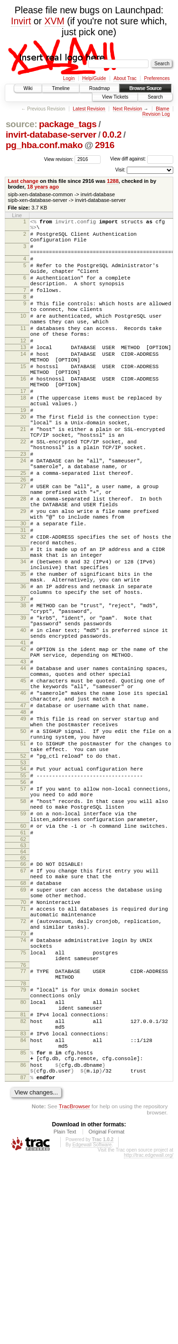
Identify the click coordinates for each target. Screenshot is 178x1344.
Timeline (60, 88)
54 (23, 891)
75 (23, 1111)
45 (23, 785)
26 (23, 538)
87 (23, 1261)
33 (23, 623)
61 (23, 970)
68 (23, 1026)
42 (23, 746)
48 (23, 823)
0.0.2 (112, 135)
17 (23, 429)
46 (23, 800)
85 (23, 1231)
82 (23, 1192)
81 (23, 1184)
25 (23, 530)
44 (23, 769)
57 (23, 916)
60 (23, 961)
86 (23, 1246)
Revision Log (156, 114)
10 (23, 337)
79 (23, 1154)
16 (23, 414)
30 (23, 592)
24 (23, 515)
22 (23, 491)
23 (23, 507)
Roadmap (99, 88)
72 (23, 1072)
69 (23, 1034)
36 (23, 669)
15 (23, 399)
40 (23, 723)
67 (23, 1010)
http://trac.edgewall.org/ (148, 1341)
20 (23, 461)
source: (21, 124)
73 (23, 1088)
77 (23, 1132)
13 (23, 376)
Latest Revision (89, 108)
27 (23, 546)
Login (69, 78)
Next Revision (127, 108)
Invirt (21, 21)
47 (23, 815)
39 (23, 708)
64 (23, 990)
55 (23, 900)
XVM (55, 21)
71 (23, 1057)
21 (23, 476)
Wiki (28, 88)
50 (23, 847)
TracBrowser (74, 1292)
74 (23, 1096)
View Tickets (115, 97)
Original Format (106, 1317)
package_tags (68, 124)
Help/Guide (94, 78)
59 (23, 946)
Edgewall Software (92, 1330)
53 (23, 885)
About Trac (124, 78)
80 (23, 1169)
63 (23, 984)
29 (23, 577)
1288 (113, 181)
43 (23, 761)
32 (23, 608)
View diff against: (141, 158)
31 (23, 600)
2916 (104, 145)
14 (23, 384)
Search (155, 97)
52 (23, 877)
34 (23, 639)
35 (23, 654)
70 (23, 1049)
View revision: (59, 158)
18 (23, 438)
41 (23, 738)
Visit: (120, 169)
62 (23, 978)
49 (23, 831)
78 (23, 1148)
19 (23, 453)
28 (23, 561)
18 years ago (43, 187)
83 (23, 1208)
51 (23, 862)
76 (23, 1126)
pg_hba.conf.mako (44, 145)
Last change (23, 181)
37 (23, 684)
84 (23, 1216)
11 (23, 352)
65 (23, 996)
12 (23, 368)
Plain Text (65, 1317)
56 (23, 908)
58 (23, 931)
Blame (162, 108)
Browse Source (145, 88)
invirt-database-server (51, 135)
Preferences (157, 78)
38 (23, 692)
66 (23, 1002)
